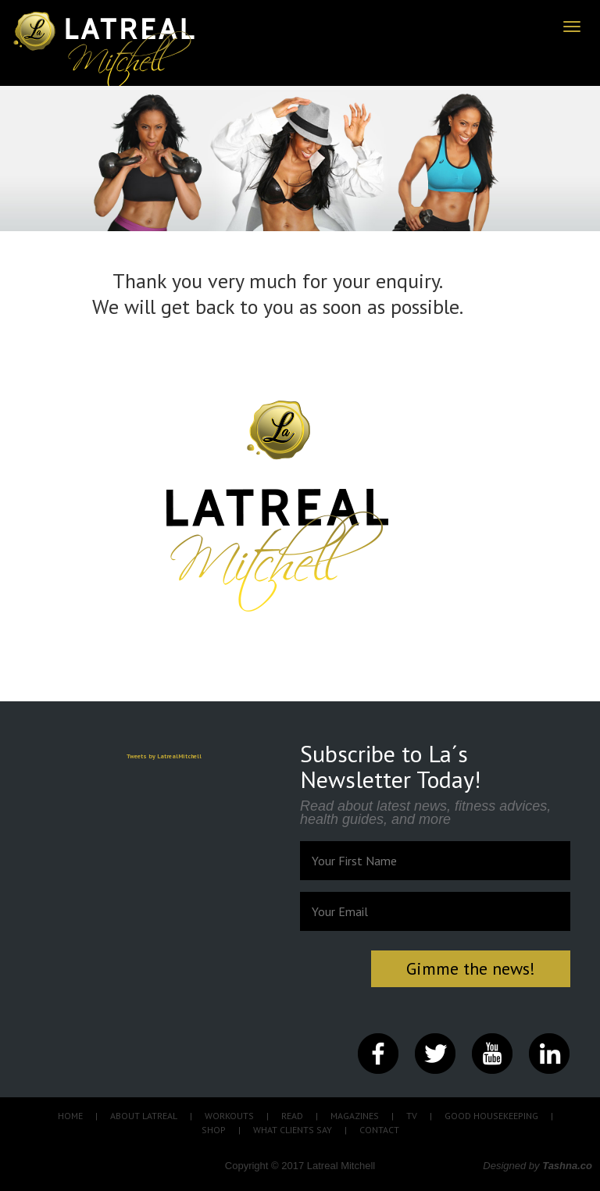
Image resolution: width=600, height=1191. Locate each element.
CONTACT (379, 1130)
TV (411, 1115)
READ (292, 1115)
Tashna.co (567, 1165)
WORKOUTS (229, 1115)
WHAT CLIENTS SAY (292, 1130)
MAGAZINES (354, 1115)
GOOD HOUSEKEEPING (491, 1115)
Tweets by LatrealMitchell (164, 756)
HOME (70, 1115)
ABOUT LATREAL (143, 1115)
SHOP (214, 1130)
